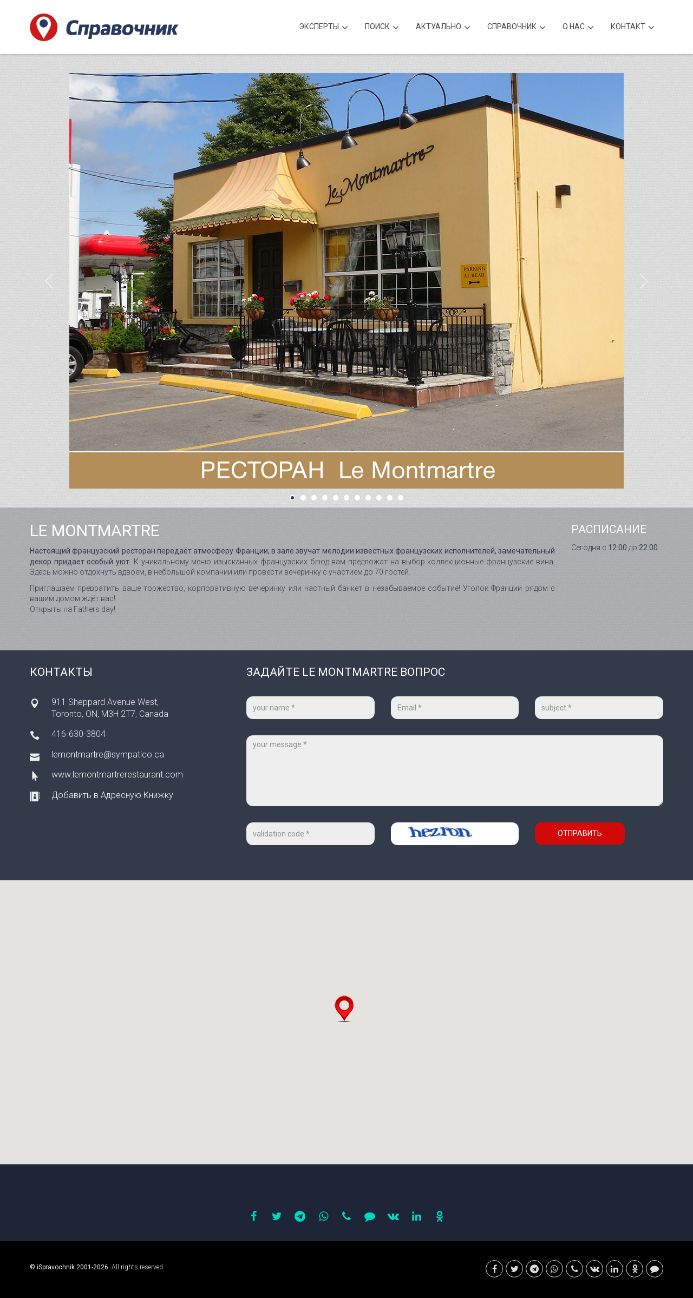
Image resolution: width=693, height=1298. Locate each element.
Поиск (382, 28)
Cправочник (516, 28)
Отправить (580, 833)
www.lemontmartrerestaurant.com (117, 774)
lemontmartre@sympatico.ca (107, 754)
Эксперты (323, 28)
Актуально (443, 28)
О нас (578, 28)
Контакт (633, 28)
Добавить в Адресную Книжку (112, 795)
